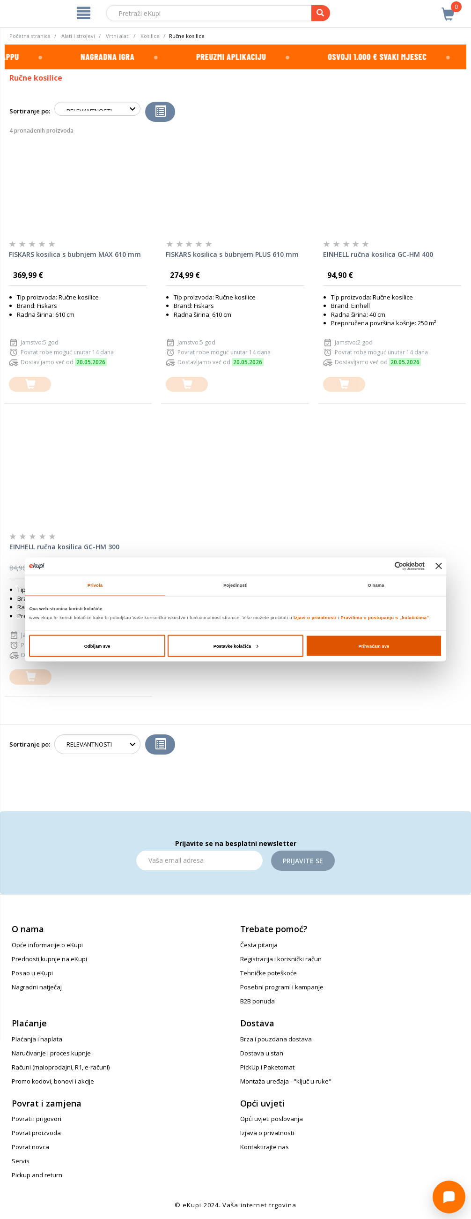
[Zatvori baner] (438, 566)
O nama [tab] (376, 585)
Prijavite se (303, 860)
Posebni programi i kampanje (282, 987)
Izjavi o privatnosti (315, 617)
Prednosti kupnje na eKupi (49, 959)
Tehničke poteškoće (268, 973)
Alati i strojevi (78, 35)
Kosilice (150, 35)
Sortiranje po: (29, 111)
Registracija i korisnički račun (281, 959)
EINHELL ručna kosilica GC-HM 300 (64, 546)
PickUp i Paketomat (267, 1067)
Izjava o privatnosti (267, 1133)
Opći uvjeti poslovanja (271, 1118)
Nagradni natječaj (37, 987)
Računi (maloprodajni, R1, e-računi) (61, 1067)
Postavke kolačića (235, 645)
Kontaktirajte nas (264, 1147)
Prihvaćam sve (374, 645)
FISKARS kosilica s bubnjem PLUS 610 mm (232, 254)
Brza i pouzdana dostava (276, 1039)
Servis (20, 1161)
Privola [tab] (95, 585)
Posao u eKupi (32, 973)
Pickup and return (37, 1175)
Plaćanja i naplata (37, 1039)
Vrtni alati (118, 35)
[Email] (199, 860)
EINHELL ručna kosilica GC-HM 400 (378, 254)
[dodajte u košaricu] (30, 384)
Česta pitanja (259, 945)
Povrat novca (30, 1147)
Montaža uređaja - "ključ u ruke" (285, 1081)
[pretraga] (320, 13)
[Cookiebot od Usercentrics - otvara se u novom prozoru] (384, 565)
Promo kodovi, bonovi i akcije (53, 1081)
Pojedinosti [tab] (235, 585)
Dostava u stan (261, 1053)
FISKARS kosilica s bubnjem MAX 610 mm (75, 254)
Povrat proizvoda (36, 1133)
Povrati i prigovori (36, 1118)
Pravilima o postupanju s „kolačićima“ (385, 617)
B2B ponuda (257, 1001)
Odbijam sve (97, 645)
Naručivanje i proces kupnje (51, 1053)
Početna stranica (30, 35)
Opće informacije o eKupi (47, 945)
